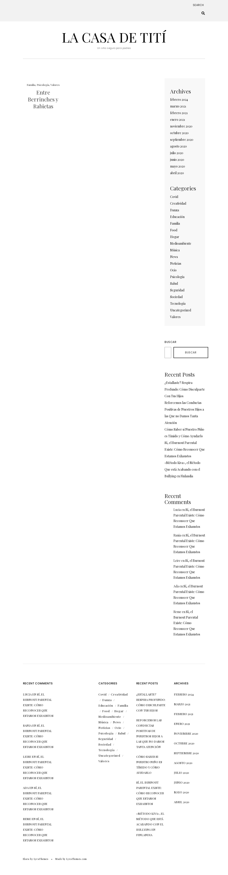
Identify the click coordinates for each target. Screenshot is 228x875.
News (174, 257)
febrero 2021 (179, 113)
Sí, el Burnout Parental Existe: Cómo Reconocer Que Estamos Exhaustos (185, 449)
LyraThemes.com (76, 859)
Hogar (174, 237)
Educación (177, 217)
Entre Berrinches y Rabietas (43, 99)
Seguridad (177, 290)
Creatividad (178, 203)
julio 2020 (176, 153)
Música (175, 250)
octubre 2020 (179, 133)
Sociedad (176, 297)
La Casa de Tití (114, 37)
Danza (174, 210)
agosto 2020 (178, 146)
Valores (55, 85)
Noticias (175, 263)
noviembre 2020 (181, 126)
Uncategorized (180, 310)
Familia (31, 85)
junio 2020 (177, 159)
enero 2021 (177, 119)
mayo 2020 (177, 166)
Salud (174, 283)
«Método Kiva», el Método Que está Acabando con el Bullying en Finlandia (182, 469)
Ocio (173, 270)
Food (173, 230)
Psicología (43, 85)
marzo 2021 (178, 106)
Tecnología (177, 303)
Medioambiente (180, 243)
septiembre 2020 (181, 139)
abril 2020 (177, 173)
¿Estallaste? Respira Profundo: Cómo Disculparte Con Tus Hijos (185, 389)
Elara (26, 859)
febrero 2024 (179, 99)
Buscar (171, 342)
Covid (174, 197)
